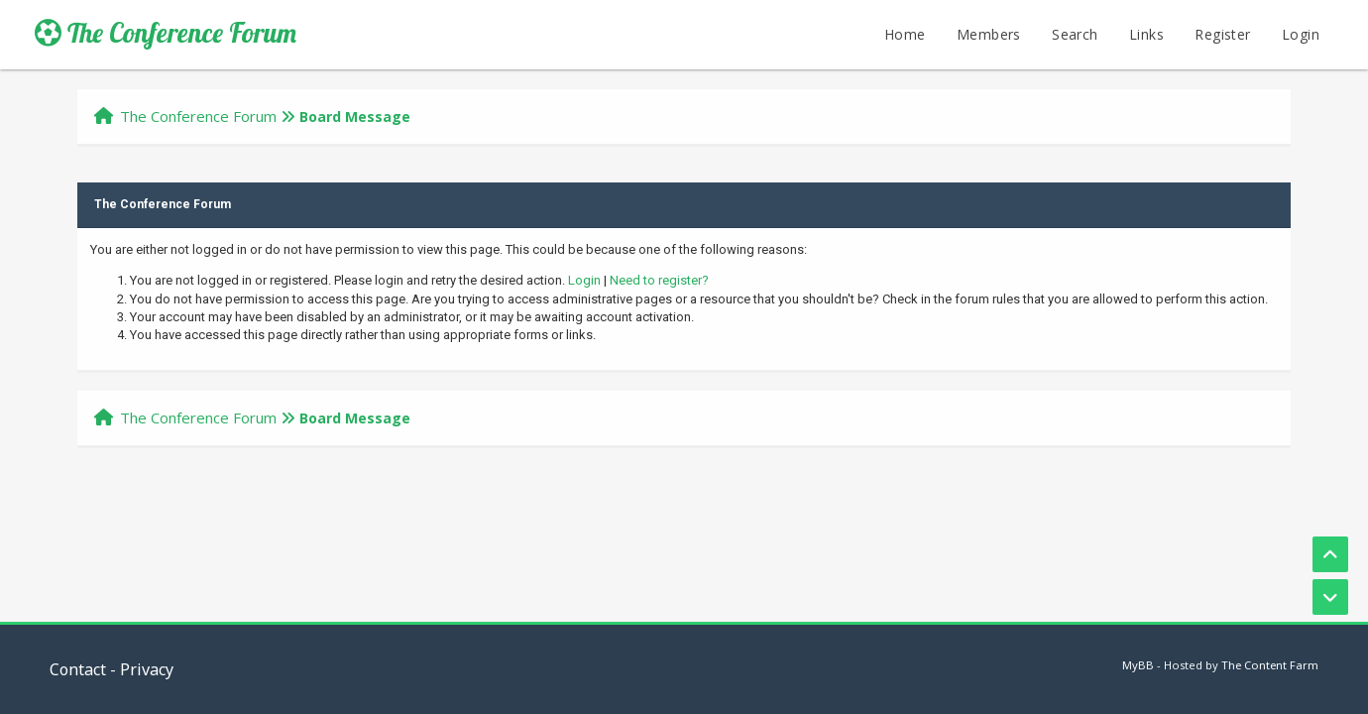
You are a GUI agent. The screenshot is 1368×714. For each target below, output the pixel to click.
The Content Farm (1269, 664)
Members (989, 34)
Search (1074, 34)
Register (1222, 34)
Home (905, 34)
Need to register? (659, 280)
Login (1300, 34)
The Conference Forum (165, 33)
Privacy (146, 669)
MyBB (1138, 664)
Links (1146, 34)
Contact (78, 669)
